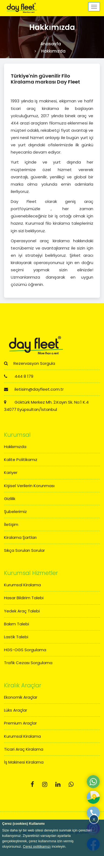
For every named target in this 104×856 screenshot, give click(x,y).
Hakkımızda (15, 446)
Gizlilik (9, 498)
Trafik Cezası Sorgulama (28, 663)
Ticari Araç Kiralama (23, 749)
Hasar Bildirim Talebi (24, 598)
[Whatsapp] (71, 784)
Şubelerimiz (15, 511)
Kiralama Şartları (20, 537)
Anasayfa (50, 44)
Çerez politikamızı (37, 846)
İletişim (11, 524)
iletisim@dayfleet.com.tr (34, 389)
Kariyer (10, 472)
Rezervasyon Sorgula (29, 363)
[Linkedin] (58, 784)
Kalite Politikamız (20, 459)
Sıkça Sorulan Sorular (24, 550)
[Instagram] (44, 784)
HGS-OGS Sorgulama (25, 650)
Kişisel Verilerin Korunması (29, 485)
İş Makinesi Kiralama (24, 762)
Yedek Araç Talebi (22, 611)
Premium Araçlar (20, 723)
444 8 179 (18, 376)
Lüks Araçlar (15, 710)
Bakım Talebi (16, 624)
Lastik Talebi (16, 637)
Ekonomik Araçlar (20, 697)
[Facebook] (32, 784)
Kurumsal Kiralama (22, 585)
